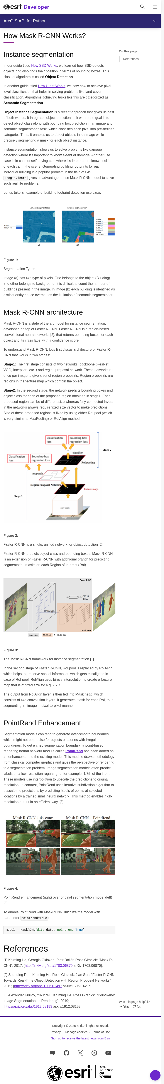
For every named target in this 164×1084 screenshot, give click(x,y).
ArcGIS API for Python (25, 20)
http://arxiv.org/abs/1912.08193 (28, 1006)
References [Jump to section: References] (131, 59)
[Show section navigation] (155, 21)
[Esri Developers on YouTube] (108, 1052)
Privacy (56, 1032)
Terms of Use (101, 1032)
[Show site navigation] (155, 7)
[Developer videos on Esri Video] (94, 1052)
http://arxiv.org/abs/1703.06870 (49, 965)
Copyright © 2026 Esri (67, 1025)
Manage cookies (76, 1032)
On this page (128, 51)
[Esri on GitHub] (66, 1052)
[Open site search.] (142, 7)
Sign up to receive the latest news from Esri (80, 1038)
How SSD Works (44, 65)
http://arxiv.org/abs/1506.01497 (38, 986)
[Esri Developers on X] (80, 1052)
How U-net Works (51, 86)
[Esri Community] (52, 1052)
